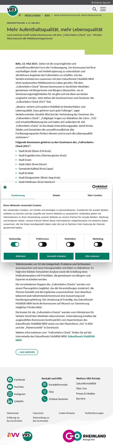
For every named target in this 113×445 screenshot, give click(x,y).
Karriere (80, 398)
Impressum (38, 413)
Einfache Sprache (100, 2)
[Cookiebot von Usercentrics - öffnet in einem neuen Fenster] (97, 187)
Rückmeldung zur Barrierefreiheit (41, 419)
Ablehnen (21, 256)
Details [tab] (56, 195)
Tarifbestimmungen (94, 413)
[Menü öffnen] (103, 9)
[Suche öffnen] (95, 9)
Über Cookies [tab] (95, 195)
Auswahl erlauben (56, 256)
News (47, 15)
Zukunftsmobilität (86, 383)
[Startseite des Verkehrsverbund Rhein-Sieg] (13, 11)
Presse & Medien (33, 15)
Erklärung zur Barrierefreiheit (14, 419)
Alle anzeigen (27, 352)
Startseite (20, 15)
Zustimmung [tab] (18, 195)
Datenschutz (13, 413)
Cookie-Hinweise (67, 413)
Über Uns (81, 388)
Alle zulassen (92, 256)
